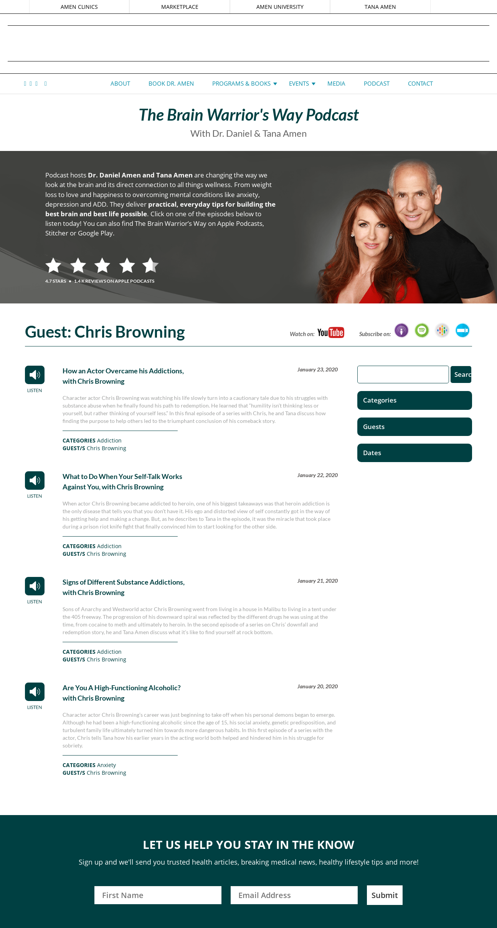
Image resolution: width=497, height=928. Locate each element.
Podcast (377, 83)
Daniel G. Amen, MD (248, 43)
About (120, 83)
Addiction (109, 440)
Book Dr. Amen (171, 83)
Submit (385, 895)
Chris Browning (106, 448)
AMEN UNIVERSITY (280, 6)
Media (336, 83)
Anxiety (106, 765)
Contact (420, 83)
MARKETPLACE (179, 6)
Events (299, 83)
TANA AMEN (380, 6)
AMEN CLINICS (79, 6)
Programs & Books (241, 83)
